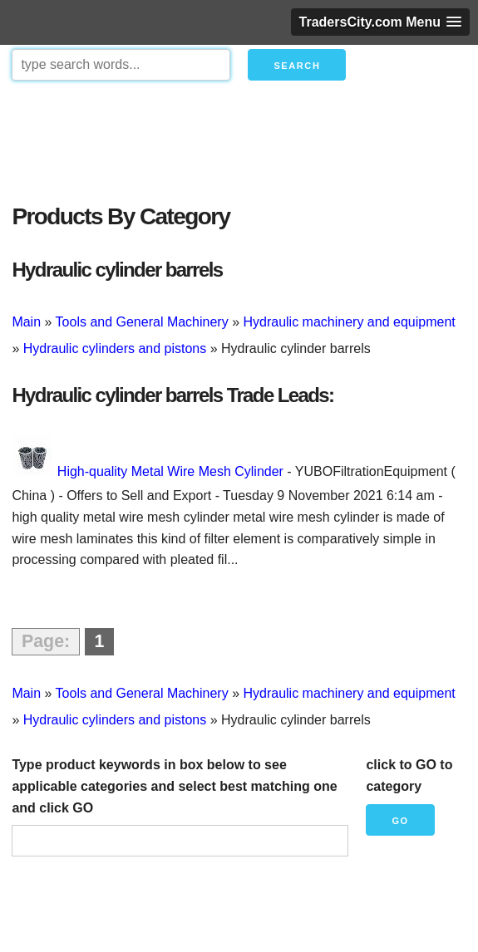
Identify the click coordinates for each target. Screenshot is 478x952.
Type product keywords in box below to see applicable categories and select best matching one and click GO (174, 786)
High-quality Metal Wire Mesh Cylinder (170, 471)
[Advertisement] (239, 138)
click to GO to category (409, 775)
